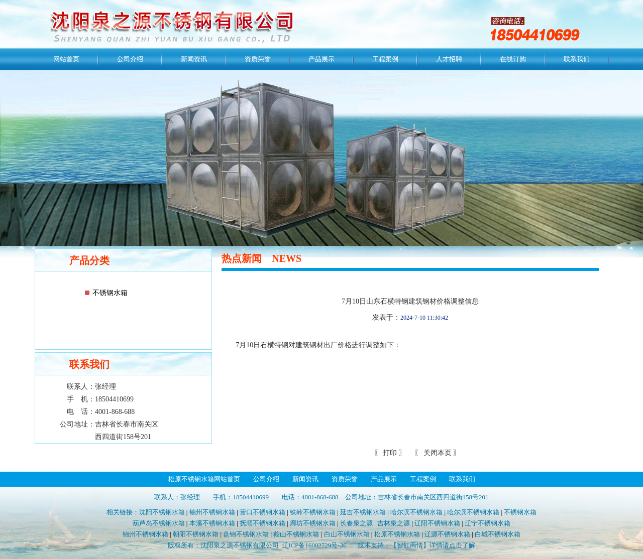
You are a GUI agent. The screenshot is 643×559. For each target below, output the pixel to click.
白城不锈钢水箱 (497, 534)
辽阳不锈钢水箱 (437, 523)
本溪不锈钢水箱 (212, 523)
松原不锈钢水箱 (397, 534)
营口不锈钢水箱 (262, 512)
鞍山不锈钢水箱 (296, 534)
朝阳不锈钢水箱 (196, 534)
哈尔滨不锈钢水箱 (416, 512)
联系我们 (577, 59)
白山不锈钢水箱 (347, 534)
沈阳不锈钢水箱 (162, 512)
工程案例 (385, 59)
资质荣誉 (258, 59)
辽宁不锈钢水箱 (487, 523)
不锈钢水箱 (110, 293)
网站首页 (66, 59)
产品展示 (321, 59)
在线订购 (513, 59)
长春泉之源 (356, 523)
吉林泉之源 (393, 523)
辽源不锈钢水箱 (447, 534)
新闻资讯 (194, 59)
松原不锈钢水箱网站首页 (204, 479)
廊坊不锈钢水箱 (313, 523)
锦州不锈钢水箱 (212, 512)
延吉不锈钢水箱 (363, 512)
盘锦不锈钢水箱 (246, 534)
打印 (389, 453)
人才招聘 (449, 59)
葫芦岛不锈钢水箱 (159, 523)
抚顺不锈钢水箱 (262, 523)
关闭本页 (437, 453)
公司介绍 (130, 59)
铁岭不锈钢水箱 (313, 512)
